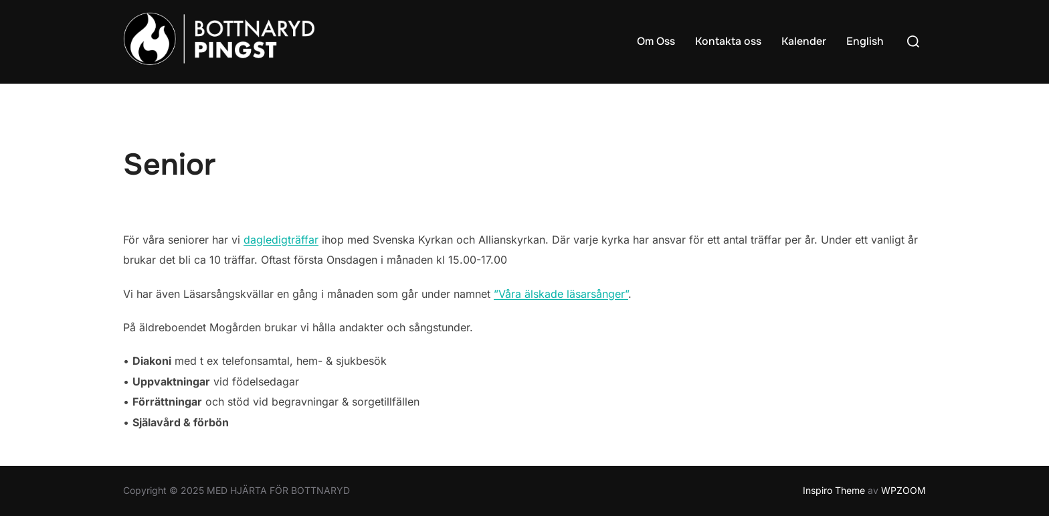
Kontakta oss (728, 41)
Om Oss (656, 41)
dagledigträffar (281, 239)
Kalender (803, 41)
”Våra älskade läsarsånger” (561, 293)
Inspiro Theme (834, 490)
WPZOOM (903, 490)
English (865, 41)
